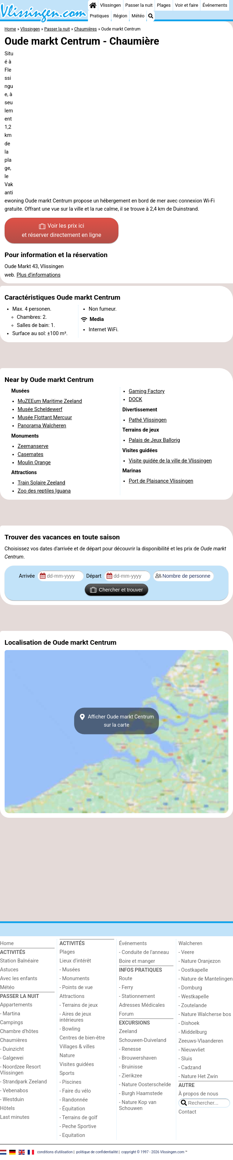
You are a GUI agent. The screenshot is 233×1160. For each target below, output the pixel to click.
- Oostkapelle (193, 970)
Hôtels (7, 1108)
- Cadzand (189, 1068)
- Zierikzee (130, 1076)
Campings (11, 1023)
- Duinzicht (12, 1049)
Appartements (16, 1005)
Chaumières (13, 1040)
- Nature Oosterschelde (145, 1085)
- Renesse (130, 1049)
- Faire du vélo (75, 1091)
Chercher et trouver (116, 590)
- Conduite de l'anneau (144, 952)
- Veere (186, 952)
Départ (94, 576)
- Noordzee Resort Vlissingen (20, 1070)
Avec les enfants (18, 979)
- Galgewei (11, 1058)
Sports (67, 1073)
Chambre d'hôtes (19, 1031)
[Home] (93, 5)
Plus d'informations (39, 275)
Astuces (9, 970)
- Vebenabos (14, 1091)
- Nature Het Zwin (198, 1076)
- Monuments (75, 979)
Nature (67, 1056)
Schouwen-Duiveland (142, 1040)
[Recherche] (151, 16)
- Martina (10, 1014)
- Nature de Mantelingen (205, 979)
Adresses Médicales (142, 1005)
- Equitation (72, 1135)
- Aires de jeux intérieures (75, 1017)
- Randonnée (74, 1100)
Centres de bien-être (82, 1038)
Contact (187, 1112)
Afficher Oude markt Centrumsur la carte (116, 721)
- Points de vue (76, 987)
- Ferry (126, 987)
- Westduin (12, 1100)
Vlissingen (110, 5)
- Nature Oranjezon (199, 961)
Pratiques (99, 15)
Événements (215, 5)
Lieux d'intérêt (75, 961)
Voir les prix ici (61, 230)
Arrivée (27, 576)
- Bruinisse (131, 1067)
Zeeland (128, 1031)
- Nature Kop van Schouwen (138, 1105)
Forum (126, 1014)
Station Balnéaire (19, 961)
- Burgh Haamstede (141, 1093)
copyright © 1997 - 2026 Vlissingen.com (152, 1152)
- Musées (70, 970)
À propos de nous (198, 1094)
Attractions (72, 996)
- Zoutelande (192, 1006)
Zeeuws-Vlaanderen (200, 1041)
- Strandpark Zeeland (23, 1082)
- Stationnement (137, 996)
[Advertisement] (116, 355)
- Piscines (71, 1082)
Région (120, 15)
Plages (164, 5)
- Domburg (190, 988)
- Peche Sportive (78, 1126)
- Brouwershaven (138, 1058)
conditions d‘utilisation (55, 1152)
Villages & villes (77, 1047)
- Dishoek (188, 1023)
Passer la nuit (138, 5)
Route (125, 979)
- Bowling (70, 1029)
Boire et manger (137, 961)
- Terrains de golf (79, 1118)
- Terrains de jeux (79, 1005)
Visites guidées (77, 1064)
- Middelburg (192, 1032)
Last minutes (14, 1117)
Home (7, 943)
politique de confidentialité (97, 1152)
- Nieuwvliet (191, 1050)
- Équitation (72, 1109)
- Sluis (185, 1059)
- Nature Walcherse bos (204, 1014)
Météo (138, 15)
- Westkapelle (193, 997)
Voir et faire (186, 5)
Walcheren (190, 943)
